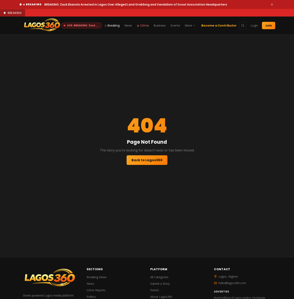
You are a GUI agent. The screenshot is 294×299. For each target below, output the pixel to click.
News (128, 25)
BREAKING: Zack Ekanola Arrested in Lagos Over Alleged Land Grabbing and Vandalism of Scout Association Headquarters (135, 4)
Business (160, 25)
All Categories (159, 277)
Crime (143, 25)
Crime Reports (96, 290)
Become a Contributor (219, 25)
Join (268, 25)
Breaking (112, 25)
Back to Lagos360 (147, 160)
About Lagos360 (161, 297)
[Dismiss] (272, 4)
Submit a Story (160, 284)
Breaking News (97, 277)
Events (175, 25)
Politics (91, 297)
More (190, 25)
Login (254, 25)
